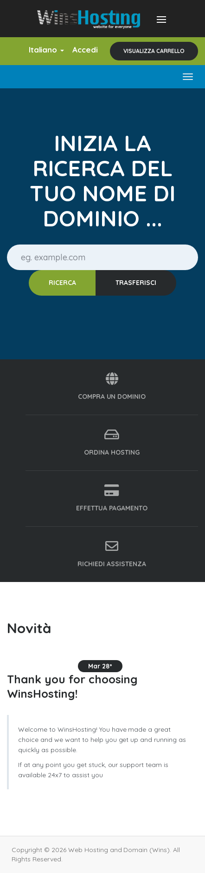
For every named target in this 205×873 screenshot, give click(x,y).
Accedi (85, 49)
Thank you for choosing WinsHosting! (72, 686)
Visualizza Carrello (154, 50)
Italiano (46, 49)
